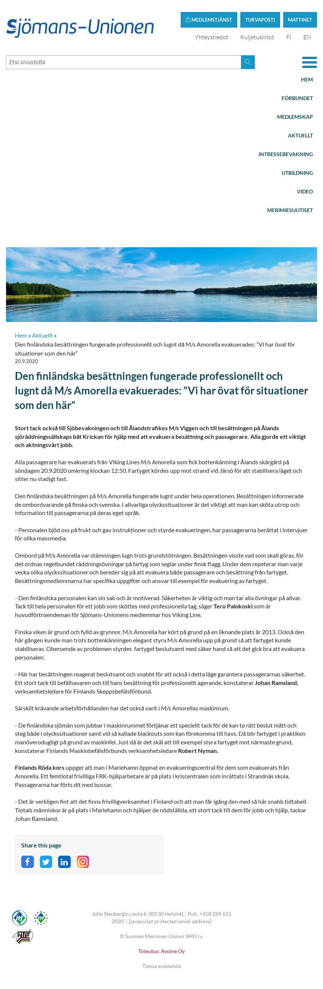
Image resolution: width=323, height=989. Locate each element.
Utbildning (297, 173)
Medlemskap (295, 117)
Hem (307, 79)
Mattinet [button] (300, 20)
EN (307, 37)
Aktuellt (300, 135)
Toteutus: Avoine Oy (161, 951)
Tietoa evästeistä (161, 966)
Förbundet (297, 98)
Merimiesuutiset (290, 210)
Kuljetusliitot (257, 37)
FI (288, 37)
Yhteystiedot (211, 37)
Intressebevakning (286, 154)
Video (305, 191)
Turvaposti (260, 20)
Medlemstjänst (209, 20)
